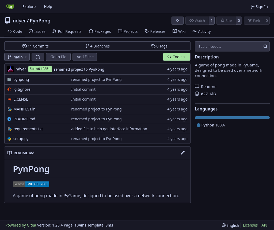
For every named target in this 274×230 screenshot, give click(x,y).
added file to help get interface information (109, 128)
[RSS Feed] (178, 21)
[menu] (230, 225)
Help (48, 6)
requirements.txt (28, 128)
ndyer (19, 20)
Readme (205, 86)
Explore (29, 6)
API (264, 225)
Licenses (250, 225)
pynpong (21, 79)
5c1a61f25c (40, 69)
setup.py (20, 138)
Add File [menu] (86, 56)
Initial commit (83, 89)
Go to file (58, 56)
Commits (35, 46)
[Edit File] (183, 152)
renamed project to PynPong (79, 69)
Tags (159, 46)
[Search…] (265, 46)
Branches (97, 46)
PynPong (40, 20)
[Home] (10, 6)
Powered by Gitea (20, 225)
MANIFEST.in (24, 109)
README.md (24, 118)
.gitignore (22, 89)
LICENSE (20, 99)
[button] (38, 57)
